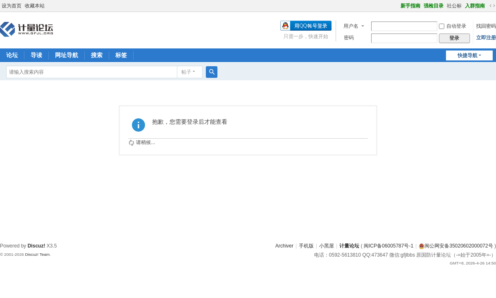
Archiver (284, 246)
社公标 (454, 6)
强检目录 (434, 6)
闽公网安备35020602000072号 (456, 246)
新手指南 (410, 6)
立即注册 (486, 38)
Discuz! (36, 246)
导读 (36, 55)
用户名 (350, 26)
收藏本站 (35, 6)
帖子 (186, 72)
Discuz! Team (37, 254)
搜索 (97, 55)
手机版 (306, 246)
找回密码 (486, 26)
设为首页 (11, 6)
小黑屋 (326, 246)
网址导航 (66, 55)
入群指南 (475, 6)
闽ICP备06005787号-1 (388, 246)
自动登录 (452, 26)
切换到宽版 (492, 6)
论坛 (12, 55)
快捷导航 (467, 55)
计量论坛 (349, 246)
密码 (349, 38)
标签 (121, 55)
